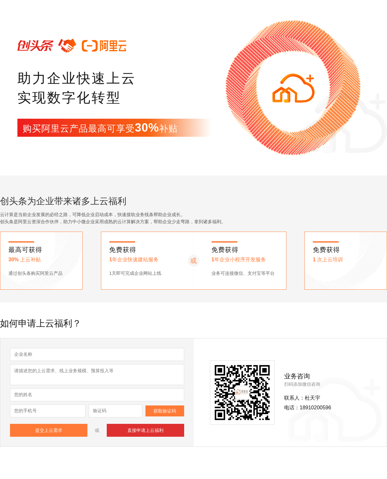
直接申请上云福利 (145, 430)
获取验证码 (165, 411)
